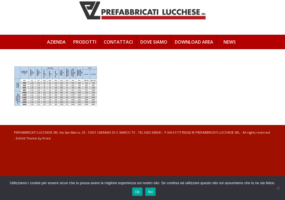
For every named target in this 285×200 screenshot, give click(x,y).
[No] (278, 188)
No (150, 192)
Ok (137, 192)
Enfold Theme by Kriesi (33, 138)
